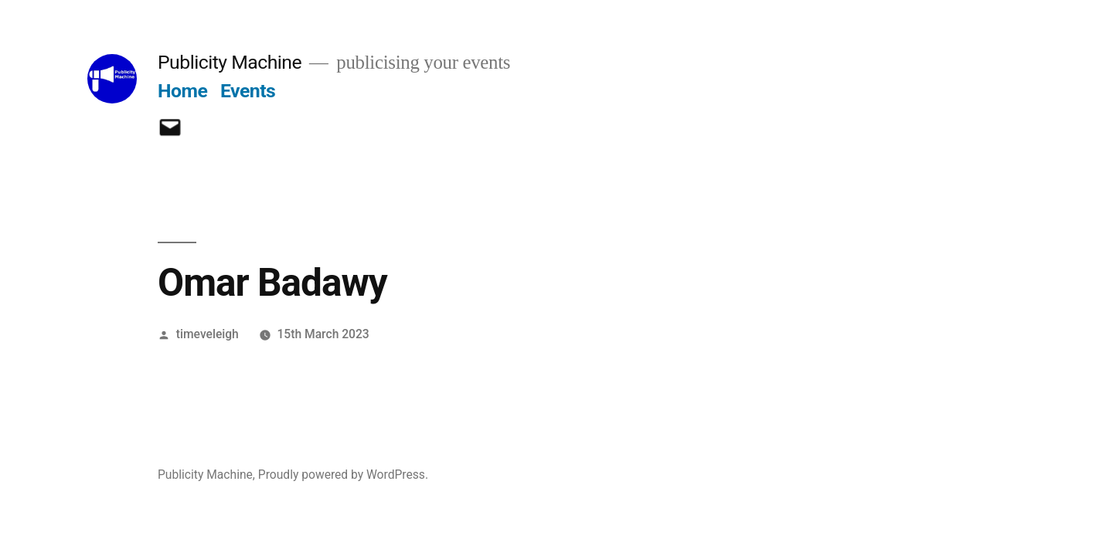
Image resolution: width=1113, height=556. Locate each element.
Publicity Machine (229, 62)
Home (182, 91)
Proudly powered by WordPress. (343, 474)
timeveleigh (207, 334)
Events (247, 91)
